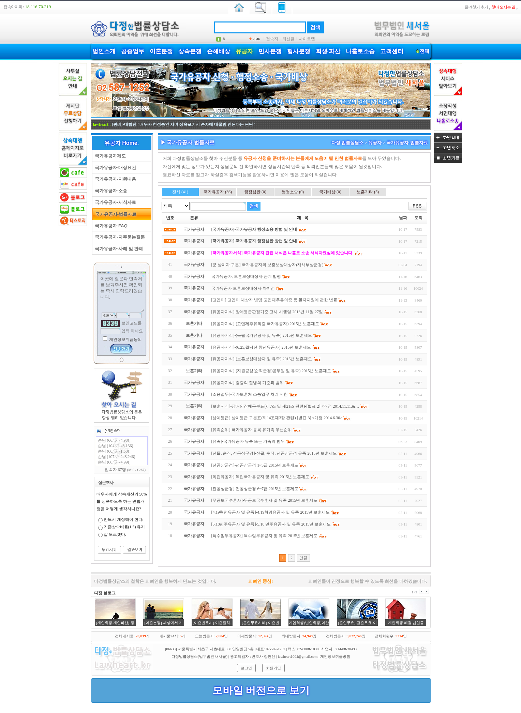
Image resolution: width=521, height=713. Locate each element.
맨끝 (303, 558)
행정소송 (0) (293, 191)
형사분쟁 (298, 51)
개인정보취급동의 (125, 339)
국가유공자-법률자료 (115, 214)
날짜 (403, 217)
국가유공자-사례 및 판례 (117, 248)
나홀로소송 (360, 51)
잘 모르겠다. (115, 534)
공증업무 (132, 51)
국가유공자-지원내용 (114, 179)
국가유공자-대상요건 (114, 167)
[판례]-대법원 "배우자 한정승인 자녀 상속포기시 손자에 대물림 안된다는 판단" (183, 124)
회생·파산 (328, 51)
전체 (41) (180, 191)
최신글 (288, 38)
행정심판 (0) (255, 191)
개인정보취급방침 (335, 656)
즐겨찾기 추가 (476, 7)
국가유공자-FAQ (110, 225)
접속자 (272, 38)
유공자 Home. (121, 143)
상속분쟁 (190, 51)
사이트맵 (307, 38)
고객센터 (391, 51)
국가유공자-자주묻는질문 (118, 237)
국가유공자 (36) (218, 191)
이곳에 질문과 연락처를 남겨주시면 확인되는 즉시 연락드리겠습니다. (122, 293)
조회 (418, 217)
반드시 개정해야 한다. (124, 519)
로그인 (246, 668)
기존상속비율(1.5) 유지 (124, 527)
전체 (425, 51)
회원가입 (273, 668)
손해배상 (218, 51)
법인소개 (104, 51)
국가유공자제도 (109, 155)
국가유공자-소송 (110, 190)
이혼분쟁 (161, 51)
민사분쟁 (270, 51)
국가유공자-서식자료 (114, 202)
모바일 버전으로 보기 (261, 690)
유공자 (244, 51)
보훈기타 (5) (368, 191)
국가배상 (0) (330, 191)
